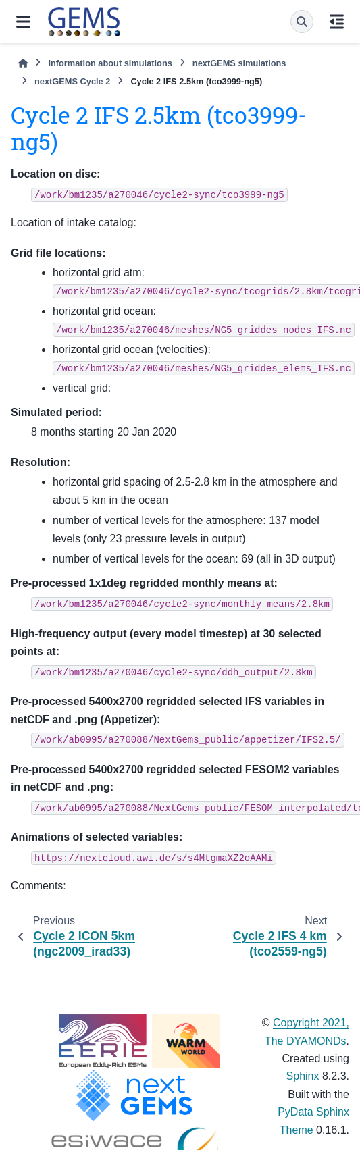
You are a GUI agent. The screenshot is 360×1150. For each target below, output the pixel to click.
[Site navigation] (23, 21)
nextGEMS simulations (239, 63)
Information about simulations (110, 63)
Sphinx (302, 1076)
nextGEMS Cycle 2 (72, 81)
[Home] (23, 63)
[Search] (301, 21)
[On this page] (336, 21)
